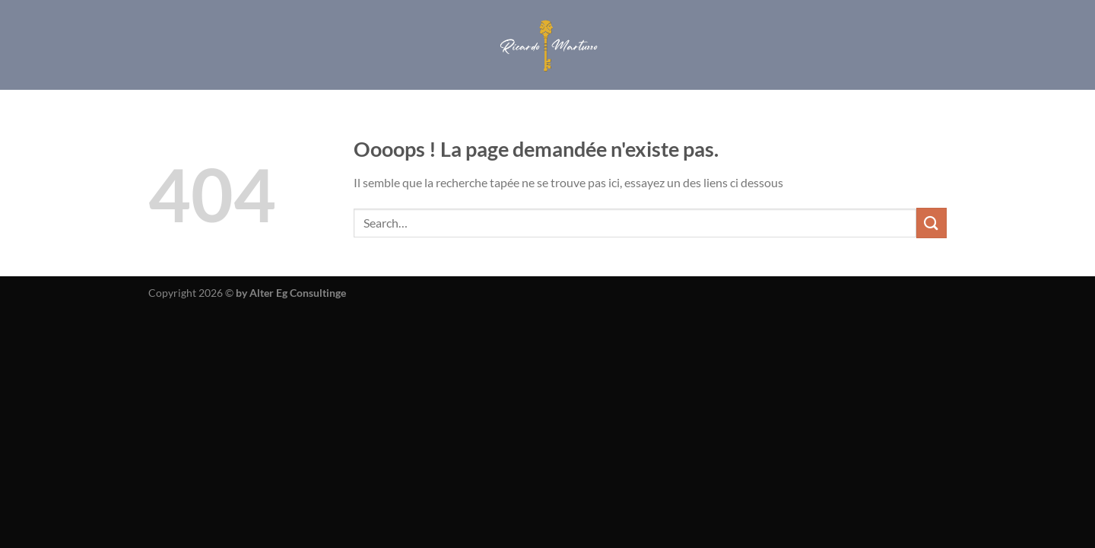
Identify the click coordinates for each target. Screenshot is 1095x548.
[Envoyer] (931, 222)
